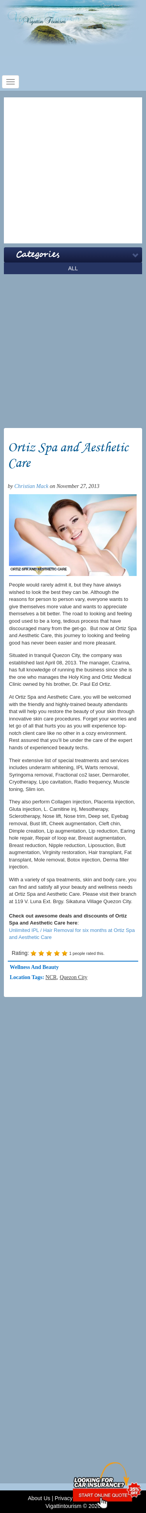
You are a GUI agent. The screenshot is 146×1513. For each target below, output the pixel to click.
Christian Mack (31, 486)
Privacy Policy (71, 1498)
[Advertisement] (73, 170)
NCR (51, 977)
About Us (39, 1498)
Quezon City (73, 977)
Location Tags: (28, 977)
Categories (37, 254)
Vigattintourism (63, 1506)
